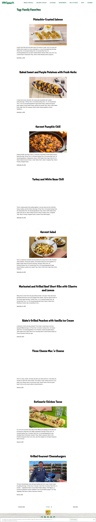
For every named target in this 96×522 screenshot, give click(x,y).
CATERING (89, 2)
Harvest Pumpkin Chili (48, 126)
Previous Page (21, 507)
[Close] (94, 519)
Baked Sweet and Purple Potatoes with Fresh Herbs (48, 72)
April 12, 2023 (20, 494)
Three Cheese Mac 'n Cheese (48, 351)
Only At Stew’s (74, 2)
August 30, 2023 (20, 336)
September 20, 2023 (21, 217)
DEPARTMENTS (62, 2)
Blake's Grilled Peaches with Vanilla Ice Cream (48, 320)
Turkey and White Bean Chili (48, 179)
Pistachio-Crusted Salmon (48, 19)
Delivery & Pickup (41, 2)
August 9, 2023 (20, 387)
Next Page (76, 507)
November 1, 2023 (21, 57)
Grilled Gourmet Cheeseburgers (48, 456)
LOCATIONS (53, 2)
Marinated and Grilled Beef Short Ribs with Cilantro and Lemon (48, 288)
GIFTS (82, 2)
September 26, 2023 (21, 164)
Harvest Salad (48, 232)
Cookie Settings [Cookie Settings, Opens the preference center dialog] (73, 519)
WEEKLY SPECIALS (28, 2)
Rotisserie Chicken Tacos (48, 401)
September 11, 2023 (21, 306)
